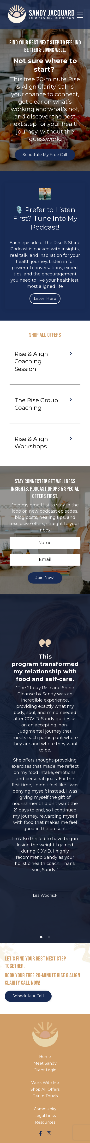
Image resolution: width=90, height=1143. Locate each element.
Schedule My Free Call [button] (45, 154)
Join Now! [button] (45, 577)
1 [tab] (41, 937)
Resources (45, 1122)
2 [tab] (49, 937)
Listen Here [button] (45, 298)
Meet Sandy (45, 1063)
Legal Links (45, 1115)
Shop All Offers (45, 1089)
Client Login (45, 1070)
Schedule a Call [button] (28, 996)
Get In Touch (45, 1096)
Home (45, 1056)
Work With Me (45, 1082)
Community (45, 1109)
